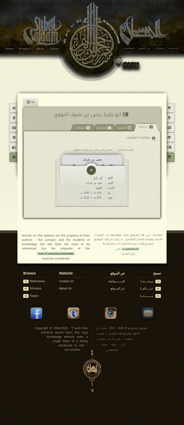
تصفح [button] (161, 48)
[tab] (146, 128)
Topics (30, 296)
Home (9, 49)
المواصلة (128, 48)
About (40, 49)
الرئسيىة (174, 48)
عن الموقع (144, 48)
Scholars (32, 289)
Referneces (34, 281)
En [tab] (30, 102)
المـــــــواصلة (116, 281)
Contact (54, 49)
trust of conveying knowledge (56, 253)
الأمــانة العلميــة (130, 249)
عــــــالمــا (150, 289)
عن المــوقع (118, 288)
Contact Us (66, 281)
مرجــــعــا (151, 281)
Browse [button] (24, 49)
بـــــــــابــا (150, 296)
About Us (65, 288)
